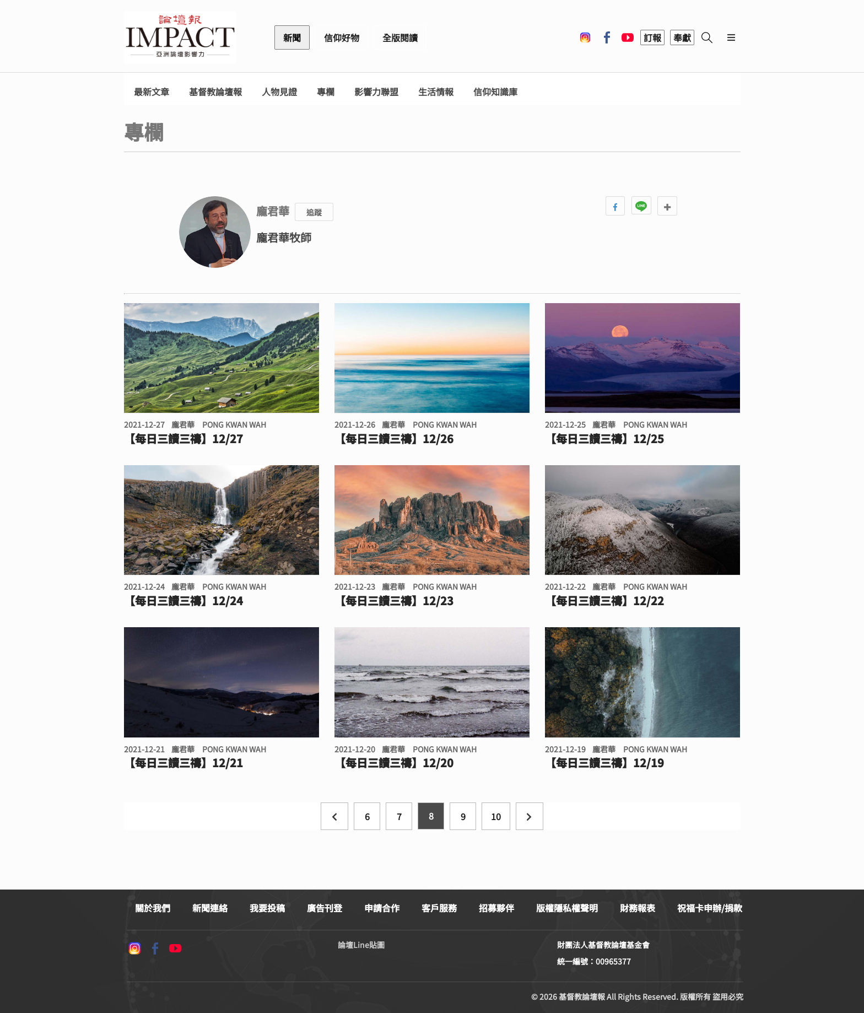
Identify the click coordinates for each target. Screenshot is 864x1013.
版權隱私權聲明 (567, 907)
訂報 (652, 37)
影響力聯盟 (376, 92)
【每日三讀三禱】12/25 (604, 438)
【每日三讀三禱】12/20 (393, 762)
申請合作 (381, 907)
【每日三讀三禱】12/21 (183, 762)
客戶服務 (439, 907)
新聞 (292, 37)
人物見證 (279, 92)
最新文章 (151, 92)
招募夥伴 (496, 907)
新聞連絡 (210, 907)
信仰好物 (341, 37)
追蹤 (314, 212)
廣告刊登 (324, 907)
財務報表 (637, 907)
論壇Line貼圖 (361, 944)
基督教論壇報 (215, 92)
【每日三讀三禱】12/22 (604, 600)
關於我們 (152, 907)
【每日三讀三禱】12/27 (183, 438)
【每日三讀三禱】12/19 (604, 762)
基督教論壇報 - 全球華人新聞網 (180, 37)
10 (496, 816)
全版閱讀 (400, 37)
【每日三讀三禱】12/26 (393, 438)
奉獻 (682, 37)
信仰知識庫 (495, 92)
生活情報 (435, 92)
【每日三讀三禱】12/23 (393, 600)
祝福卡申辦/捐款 (709, 907)
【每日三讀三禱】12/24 (183, 600)
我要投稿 (267, 907)
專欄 (325, 92)
